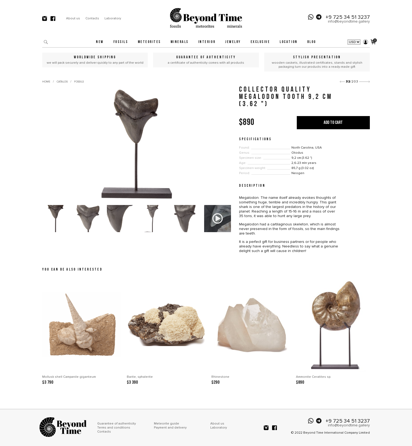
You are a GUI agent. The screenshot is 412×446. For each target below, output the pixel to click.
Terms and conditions (113, 428)
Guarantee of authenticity (116, 424)
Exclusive (260, 42)
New (100, 42)
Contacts (92, 18)
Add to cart (333, 122)
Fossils (120, 42)
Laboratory (112, 18)
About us (73, 18)
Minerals (180, 42)
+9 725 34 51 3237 (348, 17)
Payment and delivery (170, 428)
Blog (311, 42)
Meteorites (149, 42)
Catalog (62, 81)
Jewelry (233, 42)
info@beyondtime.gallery (349, 21)
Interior (206, 42)
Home (46, 81)
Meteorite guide (166, 424)
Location (288, 42)
